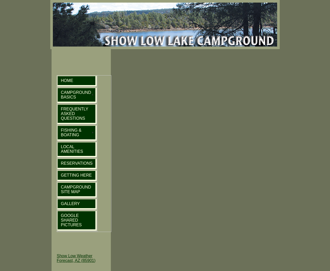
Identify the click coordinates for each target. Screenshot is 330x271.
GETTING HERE (76, 175)
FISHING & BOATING (71, 132)
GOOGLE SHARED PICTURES (71, 220)
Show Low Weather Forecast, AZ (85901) (76, 258)
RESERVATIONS (77, 163)
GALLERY (70, 203)
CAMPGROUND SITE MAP (76, 189)
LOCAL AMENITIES (72, 149)
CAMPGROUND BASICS (76, 94)
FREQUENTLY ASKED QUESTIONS (74, 114)
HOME (67, 80)
